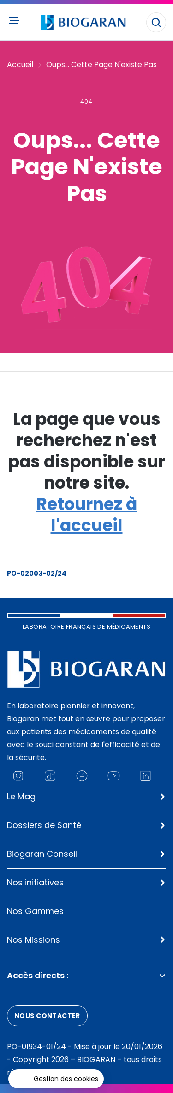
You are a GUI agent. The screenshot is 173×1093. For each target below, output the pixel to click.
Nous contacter (47, 1015)
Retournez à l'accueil (86, 514)
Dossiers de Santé (44, 825)
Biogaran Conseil (42, 854)
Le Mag (21, 796)
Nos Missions (33, 940)
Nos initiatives (35, 882)
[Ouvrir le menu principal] (14, 20)
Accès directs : (86, 975)
